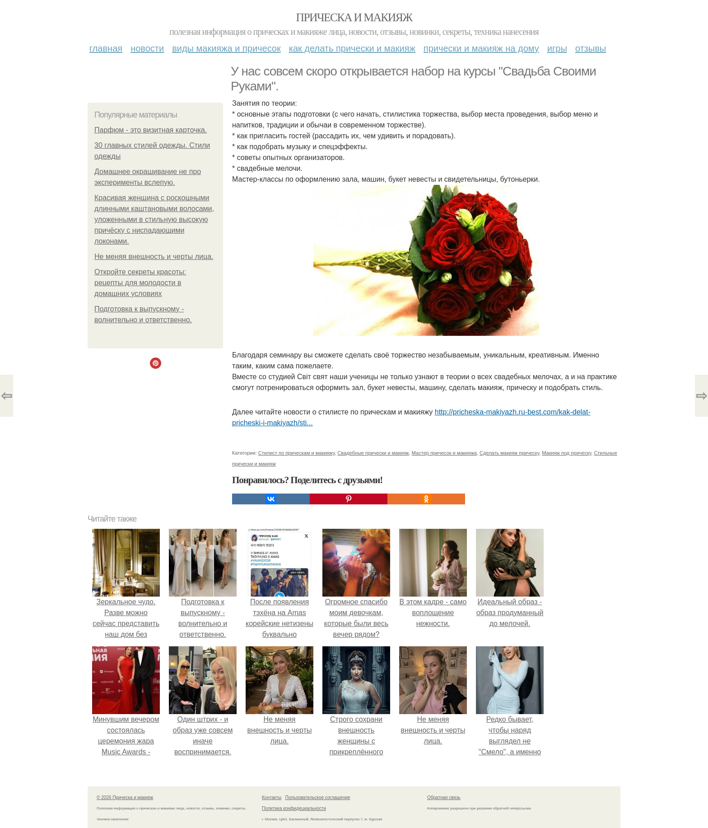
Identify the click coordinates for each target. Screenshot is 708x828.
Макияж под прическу (566, 453)
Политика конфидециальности (294, 808)
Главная (105, 48)
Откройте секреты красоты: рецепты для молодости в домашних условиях (140, 282)
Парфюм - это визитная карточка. (150, 130)
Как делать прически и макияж (352, 48)
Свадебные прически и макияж (373, 453)
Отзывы (590, 48)
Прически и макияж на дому (481, 48)
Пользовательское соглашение (317, 797)
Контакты (271, 797)
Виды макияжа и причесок (226, 48)
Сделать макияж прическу (509, 453)
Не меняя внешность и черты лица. (154, 256)
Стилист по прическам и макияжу (296, 453)
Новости (147, 48)
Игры (557, 48)
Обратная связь (444, 797)
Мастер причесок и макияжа (444, 453)
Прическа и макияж (354, 17)
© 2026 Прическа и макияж (125, 797)
